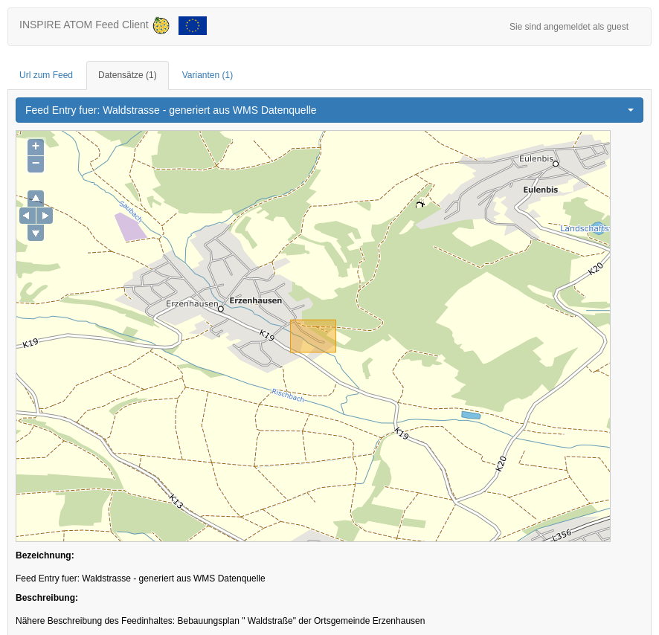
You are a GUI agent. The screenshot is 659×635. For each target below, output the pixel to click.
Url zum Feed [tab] (46, 75)
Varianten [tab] (207, 75)
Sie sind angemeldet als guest (569, 27)
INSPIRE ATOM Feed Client (113, 25)
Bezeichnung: (45, 555)
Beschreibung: (47, 598)
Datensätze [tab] (127, 75)
